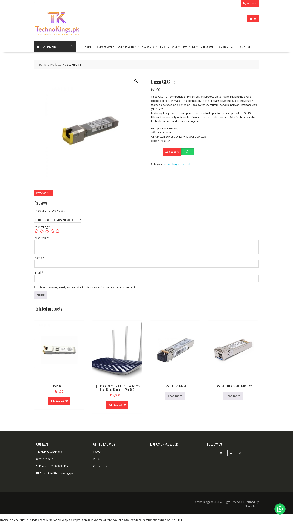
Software (189, 46)
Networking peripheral (176, 164)
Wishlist (244, 46)
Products (148, 46)
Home (88, 46)
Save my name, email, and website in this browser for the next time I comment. (87, 287)
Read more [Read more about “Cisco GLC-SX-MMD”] (175, 396)
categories (47, 46)
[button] (136, 81)
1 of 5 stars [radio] (36, 231)
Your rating (42, 227)
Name (39, 258)
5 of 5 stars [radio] (57, 231)
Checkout (207, 46)
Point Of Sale (168, 46)
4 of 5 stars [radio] (52, 231)
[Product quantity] (156, 151)
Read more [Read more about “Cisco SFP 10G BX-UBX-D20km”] (233, 396)
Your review (42, 238)
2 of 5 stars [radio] (42, 231)
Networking (104, 46)
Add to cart (172, 151)
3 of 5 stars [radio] (47, 231)
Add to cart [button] (57, 401)
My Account (249, 3)
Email (38, 272)
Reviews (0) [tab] (43, 193)
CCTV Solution (127, 46)
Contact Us (226, 46)
